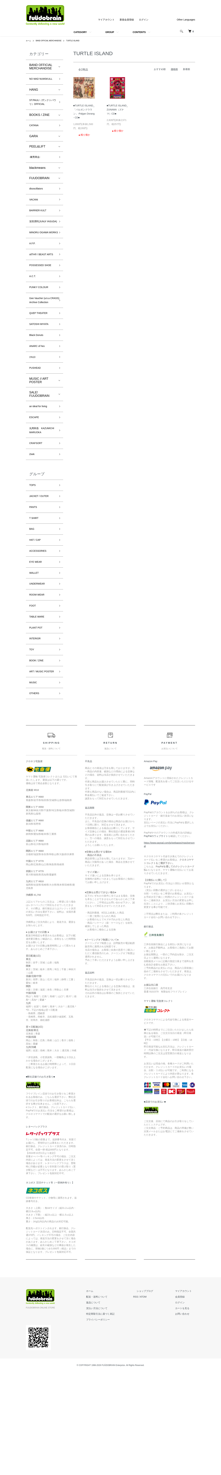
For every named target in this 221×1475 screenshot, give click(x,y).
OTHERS (35, 795)
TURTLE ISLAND (80, 40)
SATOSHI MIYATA (41, 381)
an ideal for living (40, 469)
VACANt (34, 217)
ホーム (29, 40)
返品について (110, 1405)
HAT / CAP (36, 621)
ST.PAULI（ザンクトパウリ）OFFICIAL (41, 112)
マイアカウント (106, 19)
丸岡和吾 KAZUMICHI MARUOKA (37, 499)
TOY (32, 742)
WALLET (35, 657)
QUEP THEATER (41, 369)
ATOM (156, 1399)
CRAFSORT (37, 516)
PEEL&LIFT (37, 161)
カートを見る (186, 1411)
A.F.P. (33, 276)
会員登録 (183, 1399)
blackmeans (37, 184)
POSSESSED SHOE (38, 308)
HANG (33, 96)
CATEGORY (80, 32)
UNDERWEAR (39, 669)
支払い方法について (113, 1411)
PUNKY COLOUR (41, 335)
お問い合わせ (186, 1416)
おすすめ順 (160, 69)
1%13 (33, 418)
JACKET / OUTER (41, 572)
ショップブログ (155, 1394)
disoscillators (38, 205)
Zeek (32, 528)
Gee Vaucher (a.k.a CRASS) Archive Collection (42, 352)
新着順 (186, 69)
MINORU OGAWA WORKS (41, 261)
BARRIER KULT (40, 229)
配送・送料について (113, 1399)
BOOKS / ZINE (39, 128)
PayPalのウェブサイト (156, 938)
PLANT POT (37, 718)
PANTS (34, 584)
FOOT (33, 693)
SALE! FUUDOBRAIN (39, 456)
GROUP (109, 32)
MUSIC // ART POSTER (38, 443)
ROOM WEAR (39, 681)
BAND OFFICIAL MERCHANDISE (52, 40)
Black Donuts (38, 393)
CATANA (35, 140)
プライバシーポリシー (115, 1422)
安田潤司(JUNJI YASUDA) (40, 244)
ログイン (143, 19)
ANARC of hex (39, 406)
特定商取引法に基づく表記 (117, 1416)
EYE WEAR (37, 645)
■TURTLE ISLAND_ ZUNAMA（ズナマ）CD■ (117, 109)
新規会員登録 (127, 19)
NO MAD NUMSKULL (37, 82)
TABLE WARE (39, 705)
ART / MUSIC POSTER (38, 769)
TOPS (33, 560)
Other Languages (186, 19)
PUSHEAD (36, 430)
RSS (149, 1399)
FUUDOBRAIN (39, 194)
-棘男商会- (36, 172)
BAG (32, 609)
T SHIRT (35, 597)
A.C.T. (33, 323)
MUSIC (34, 783)
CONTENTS (139, 32)
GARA (33, 151)
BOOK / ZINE (38, 754)
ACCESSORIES (40, 633)
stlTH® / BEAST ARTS (40, 291)
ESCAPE (35, 481)
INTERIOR (36, 730)
